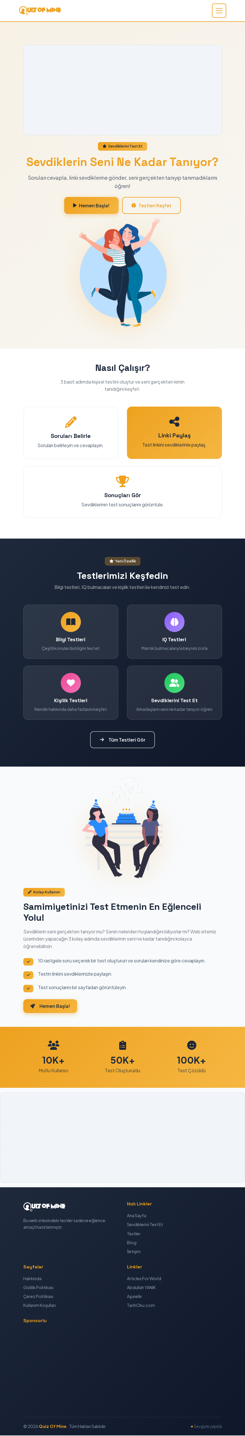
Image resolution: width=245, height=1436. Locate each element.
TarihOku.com (141, 1305)
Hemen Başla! (91, 205)
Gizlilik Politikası (38, 1288)
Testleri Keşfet (152, 205)
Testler (133, 1234)
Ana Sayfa (136, 1216)
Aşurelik (134, 1296)
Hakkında (32, 1279)
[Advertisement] (122, 90)
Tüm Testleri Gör (122, 740)
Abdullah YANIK (141, 1288)
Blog (131, 1243)
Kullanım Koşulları (39, 1305)
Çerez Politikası (38, 1296)
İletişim (134, 1252)
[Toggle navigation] (219, 10)
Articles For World (144, 1279)
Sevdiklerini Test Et (145, 1225)
